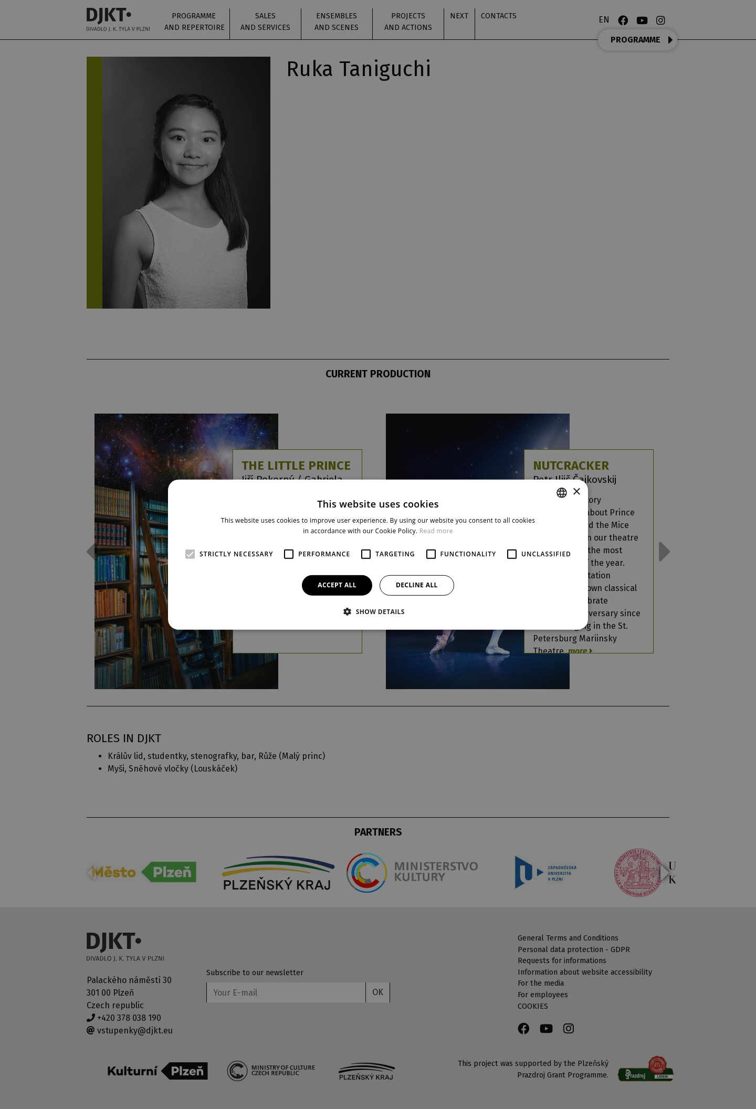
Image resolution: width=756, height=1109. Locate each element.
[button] (378, 611)
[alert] (378, 554)
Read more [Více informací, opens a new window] (436, 530)
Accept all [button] (337, 584)
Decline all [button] (417, 584)
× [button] (576, 492)
